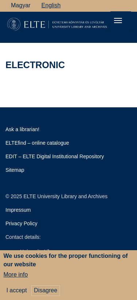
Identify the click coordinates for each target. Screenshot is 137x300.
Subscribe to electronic (8, 93)
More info (15, 277)
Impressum (18, 210)
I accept (16, 292)
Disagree (45, 292)
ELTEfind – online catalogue (37, 143)
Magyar (20, 5)
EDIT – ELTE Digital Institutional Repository (54, 156)
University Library (40, 252)
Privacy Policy (21, 223)
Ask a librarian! (22, 129)
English (50, 5)
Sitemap (14, 170)
